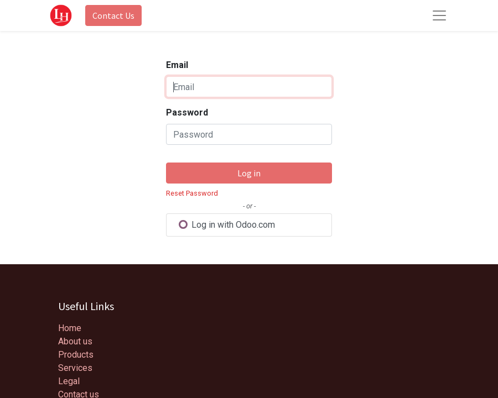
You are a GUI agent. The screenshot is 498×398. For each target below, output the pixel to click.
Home (69, 328)
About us (75, 341)
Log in (249, 173)
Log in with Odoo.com (226, 224)
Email (177, 65)
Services (75, 368)
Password (187, 112)
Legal (69, 381)
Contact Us (113, 15)
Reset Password (192, 193)
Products (76, 354)
